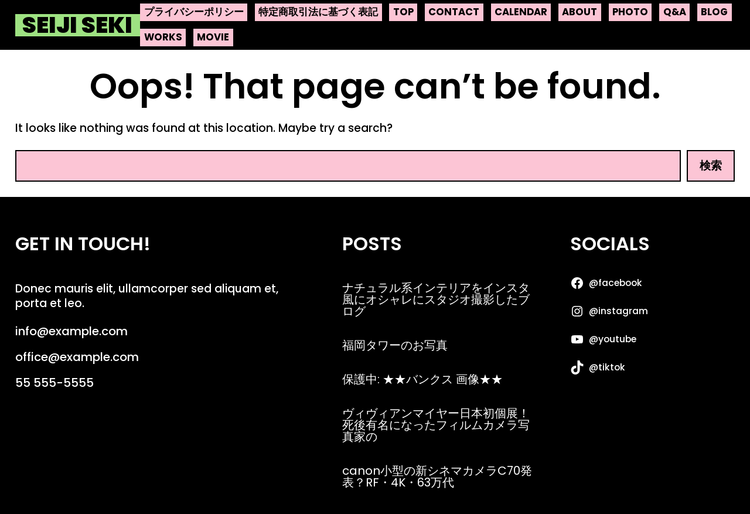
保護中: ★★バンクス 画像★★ (422, 379)
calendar (521, 12)
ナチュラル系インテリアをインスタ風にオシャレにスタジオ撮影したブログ (436, 299)
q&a (674, 12)
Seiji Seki (77, 25)
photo (630, 12)
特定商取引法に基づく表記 (318, 12)
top (403, 12)
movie (213, 37)
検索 (711, 165)
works (163, 37)
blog (714, 12)
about (579, 12)
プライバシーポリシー (194, 12)
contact (453, 12)
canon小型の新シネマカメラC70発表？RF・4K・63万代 (437, 476)
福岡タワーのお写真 (395, 345)
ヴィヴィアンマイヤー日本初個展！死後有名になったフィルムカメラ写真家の (436, 424)
